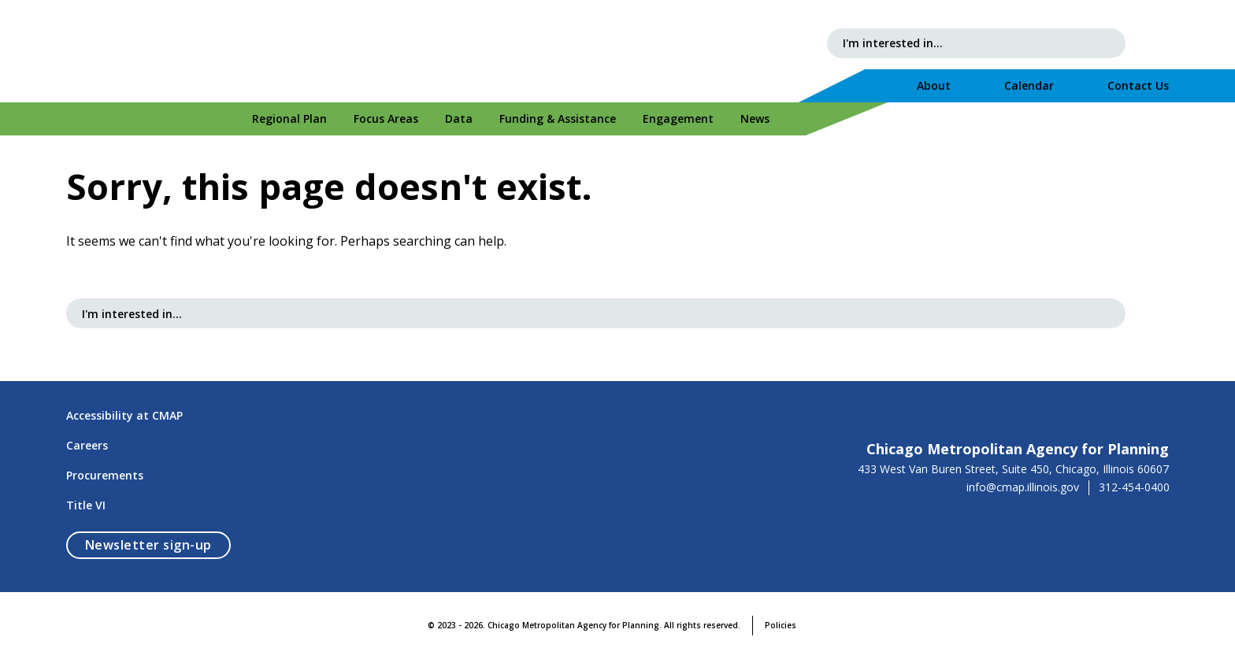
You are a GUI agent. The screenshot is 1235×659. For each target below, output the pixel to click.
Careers (87, 445)
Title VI (86, 505)
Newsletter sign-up (158, 544)
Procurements (104, 475)
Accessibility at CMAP (124, 415)
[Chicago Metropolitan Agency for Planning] (192, 51)
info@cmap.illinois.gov (1022, 487)
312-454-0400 (1134, 487)
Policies (780, 625)
